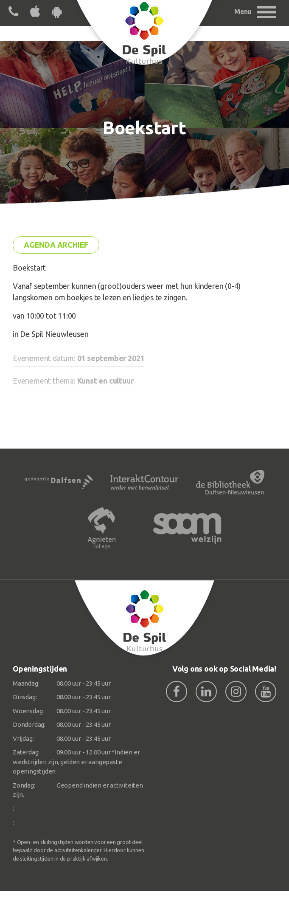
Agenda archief (56, 244)
